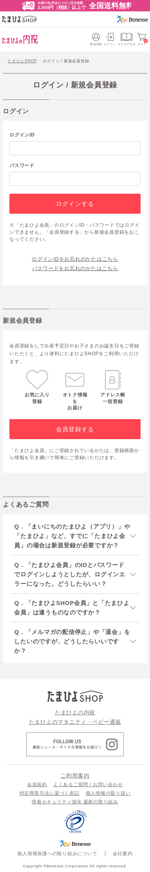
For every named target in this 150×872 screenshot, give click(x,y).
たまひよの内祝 (75, 712)
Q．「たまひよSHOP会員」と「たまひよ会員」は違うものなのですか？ (71, 608)
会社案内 (123, 853)
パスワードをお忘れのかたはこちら (75, 268)
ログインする (75, 203)
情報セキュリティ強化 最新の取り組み (75, 802)
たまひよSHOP (22, 61)
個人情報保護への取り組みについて (57, 853)
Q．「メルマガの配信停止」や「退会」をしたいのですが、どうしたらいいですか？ (72, 641)
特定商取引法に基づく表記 (50, 793)
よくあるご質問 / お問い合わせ (88, 784)
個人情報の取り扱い (108, 793)
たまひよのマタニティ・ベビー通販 (75, 722)
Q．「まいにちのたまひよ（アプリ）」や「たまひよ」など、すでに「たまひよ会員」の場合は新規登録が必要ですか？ (72, 536)
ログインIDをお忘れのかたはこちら (75, 259)
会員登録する (75, 429)
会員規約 (37, 784)
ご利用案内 (75, 775)
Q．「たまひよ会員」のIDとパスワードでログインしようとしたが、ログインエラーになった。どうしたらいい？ (69, 574)
